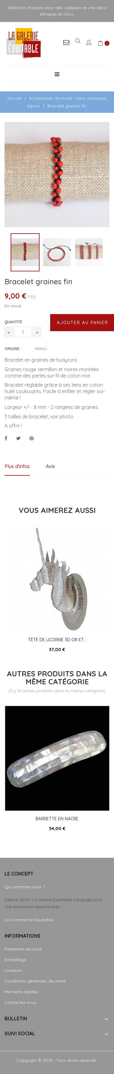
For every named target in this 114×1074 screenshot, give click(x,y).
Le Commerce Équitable (29, 919)
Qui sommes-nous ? (25, 887)
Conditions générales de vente (35, 981)
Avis (50, 466)
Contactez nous (20, 1002)
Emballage (15, 959)
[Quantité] (23, 332)
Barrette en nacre (57, 819)
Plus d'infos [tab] (17, 466)
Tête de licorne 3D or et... (57, 640)
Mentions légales (21, 991)
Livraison (13, 970)
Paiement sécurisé (23, 949)
